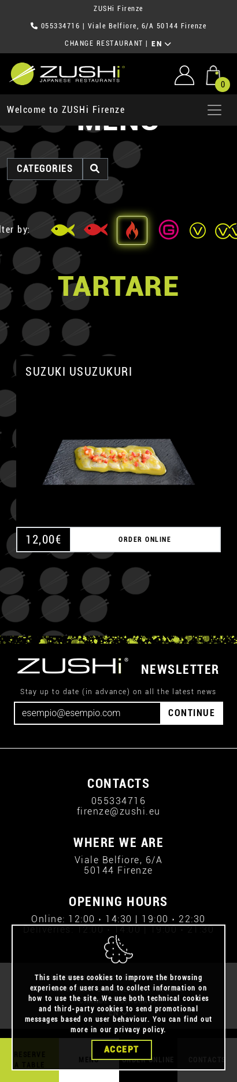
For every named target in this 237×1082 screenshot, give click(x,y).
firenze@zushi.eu (119, 811)
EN (161, 44)
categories (45, 168)
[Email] (87, 713)
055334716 (60, 26)
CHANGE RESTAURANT (104, 43)
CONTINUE (191, 712)
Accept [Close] (121, 1049)
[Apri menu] (214, 110)
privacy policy (139, 1030)
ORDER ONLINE (144, 540)
